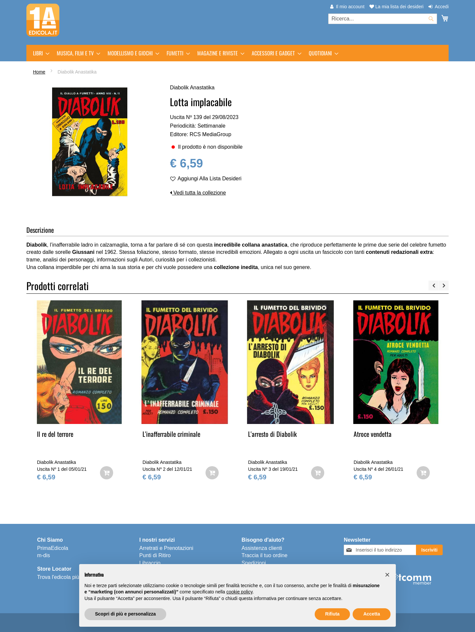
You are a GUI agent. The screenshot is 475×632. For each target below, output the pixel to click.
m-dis (43, 555)
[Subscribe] (429, 550)
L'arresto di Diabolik (272, 434)
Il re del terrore (55, 434)
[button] (387, 574)
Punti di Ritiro (155, 555)
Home (39, 72)
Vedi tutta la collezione (198, 193)
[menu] (237, 53)
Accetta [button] (371, 614)
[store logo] (42, 20)
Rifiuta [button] (332, 614)
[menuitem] (39, 53)
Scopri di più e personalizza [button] (125, 614)
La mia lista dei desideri (396, 6)
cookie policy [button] (239, 591)
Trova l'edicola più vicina (65, 577)
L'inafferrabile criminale (171, 434)
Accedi (442, 6)
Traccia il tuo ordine (264, 555)
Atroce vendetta (373, 434)
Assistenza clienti (261, 548)
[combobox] (382, 19)
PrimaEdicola (52, 548)
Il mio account (350, 6)
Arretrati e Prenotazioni (166, 548)
